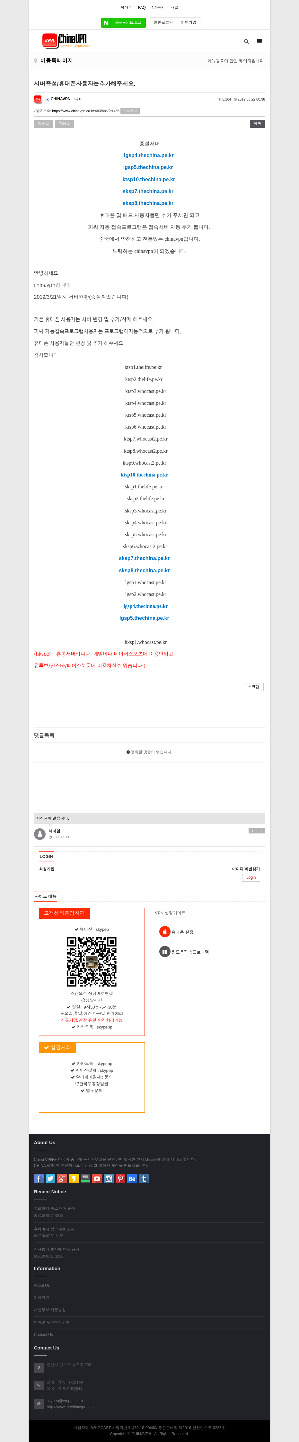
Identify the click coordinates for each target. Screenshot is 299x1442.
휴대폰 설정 (176, 931)
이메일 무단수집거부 (52, 1322)
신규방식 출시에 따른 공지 (57, 1249)
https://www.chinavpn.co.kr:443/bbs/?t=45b (85, 111)
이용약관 (41, 1297)
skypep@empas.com (65, 1401)
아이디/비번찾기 (246, 869)
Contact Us (43, 1334)
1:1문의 (158, 7)
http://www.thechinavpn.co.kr (71, 1407)
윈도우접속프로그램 (184, 951)
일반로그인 (163, 22)
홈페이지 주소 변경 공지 (55, 1208)
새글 (175, 7)
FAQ (142, 7)
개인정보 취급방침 (50, 1310)
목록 (257, 123)
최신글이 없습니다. (52, 818)
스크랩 (253, 687)
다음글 (64, 123)
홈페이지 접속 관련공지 (54, 1229)
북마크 (126, 7)
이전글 (43, 123)
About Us (42, 1285)
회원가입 (188, 22)
